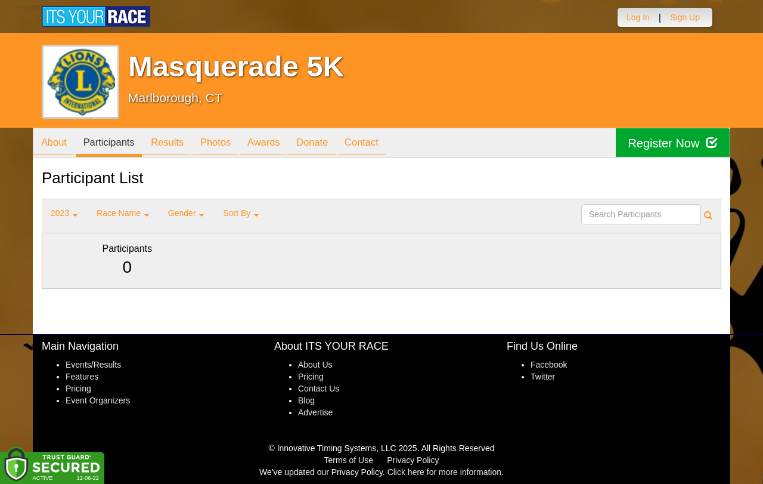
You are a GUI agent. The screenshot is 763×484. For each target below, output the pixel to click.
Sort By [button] (241, 213)
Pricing (78, 388)
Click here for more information (444, 472)
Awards (278, 143)
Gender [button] (186, 213)
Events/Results (93, 364)
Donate (330, 143)
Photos (227, 143)
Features (82, 376)
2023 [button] (64, 213)
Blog (306, 400)
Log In (638, 17)
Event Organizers (98, 400)
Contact (382, 143)
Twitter (543, 376)
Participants (114, 143)
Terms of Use (348, 460)
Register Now (673, 143)
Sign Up (685, 17)
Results (176, 143)
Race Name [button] (123, 213)
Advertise (315, 412)
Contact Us (318, 388)
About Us (315, 364)
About (55, 143)
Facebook (549, 364)
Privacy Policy (413, 460)
